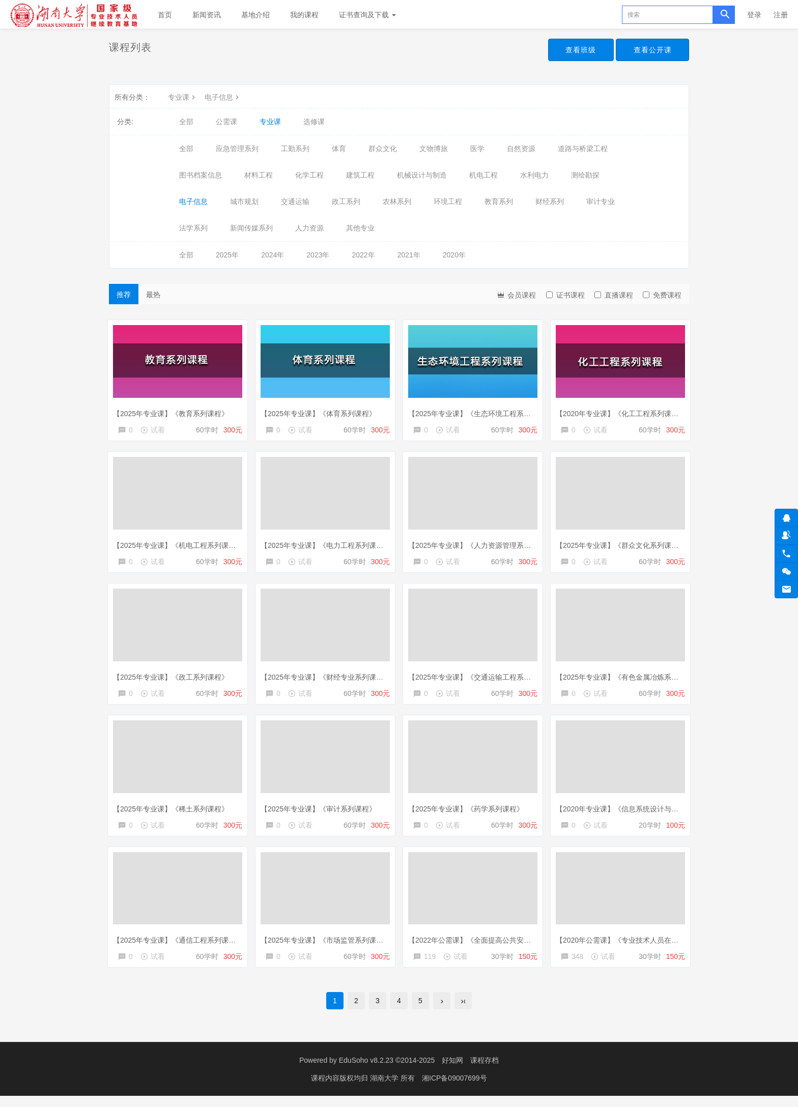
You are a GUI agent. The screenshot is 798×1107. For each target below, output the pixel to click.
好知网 (452, 1071)
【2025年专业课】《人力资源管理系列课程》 (483, 545)
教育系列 (498, 201)
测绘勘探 (585, 175)
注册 (781, 15)
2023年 (317, 255)
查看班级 (578, 50)
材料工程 (258, 175)
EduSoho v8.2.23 (366, 1071)
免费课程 (662, 295)
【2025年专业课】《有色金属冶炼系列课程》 (630, 679)
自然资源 (521, 148)
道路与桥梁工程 (583, 148)
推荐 (124, 294)
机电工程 (483, 175)
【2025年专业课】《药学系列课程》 (468, 812)
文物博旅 (433, 148)
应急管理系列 (237, 148)
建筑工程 (360, 175)
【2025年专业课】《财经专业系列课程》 (328, 679)
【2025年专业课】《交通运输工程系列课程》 (483, 679)
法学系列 (193, 228)
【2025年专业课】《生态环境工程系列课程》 (483, 410)
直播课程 (613, 295)
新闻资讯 (206, 15)
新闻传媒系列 (251, 228)
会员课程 (516, 294)
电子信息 (223, 97)
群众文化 (382, 148)
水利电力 (534, 175)
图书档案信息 (200, 175)
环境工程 (448, 201)
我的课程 (304, 15)
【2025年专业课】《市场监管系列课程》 (328, 946)
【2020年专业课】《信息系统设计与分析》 (626, 812)
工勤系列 (295, 148)
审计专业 (600, 201)
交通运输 (295, 201)
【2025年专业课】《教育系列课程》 (173, 410)
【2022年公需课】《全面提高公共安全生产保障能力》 (497, 946)
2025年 (227, 255)
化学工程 (309, 175)
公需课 (226, 122)
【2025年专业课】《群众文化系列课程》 (623, 545)
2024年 (272, 255)
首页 (165, 15)
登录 (754, 15)
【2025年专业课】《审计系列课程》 (321, 812)
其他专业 (360, 228)
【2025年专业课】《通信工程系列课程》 (180, 946)
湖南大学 (385, 1089)
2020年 (454, 255)
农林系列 (397, 201)
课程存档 (484, 1071)
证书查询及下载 (367, 15)
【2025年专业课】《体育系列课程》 (321, 410)
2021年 (408, 255)
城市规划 (244, 201)
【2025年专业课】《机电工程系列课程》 (180, 545)
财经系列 (549, 201)
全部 (186, 122)
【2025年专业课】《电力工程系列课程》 (328, 545)
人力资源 (309, 228)
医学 (477, 148)
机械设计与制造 (422, 175)
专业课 (182, 97)
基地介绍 (255, 15)
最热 (153, 294)
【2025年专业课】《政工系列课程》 (173, 679)
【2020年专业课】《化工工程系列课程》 (623, 410)
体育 (339, 148)
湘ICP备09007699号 (454, 1089)
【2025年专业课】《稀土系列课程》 (173, 812)
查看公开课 (652, 50)
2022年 (363, 255)
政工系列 (346, 201)
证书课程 (565, 295)
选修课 (314, 122)
